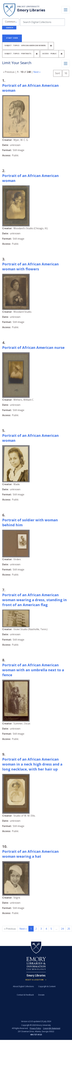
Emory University (28, 6)
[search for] (42, 22)
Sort (57, 73)
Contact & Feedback (25, 995)
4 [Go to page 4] (46, 928)
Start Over (12, 38)
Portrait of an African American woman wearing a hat (30, 854)
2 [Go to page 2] (36, 928)
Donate (41, 995)
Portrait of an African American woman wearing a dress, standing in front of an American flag (34, 599)
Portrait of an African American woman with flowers (30, 266)
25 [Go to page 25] (68, 928)
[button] (10, 22)
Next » (36, 72)
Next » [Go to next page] (23, 928)
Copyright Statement (51, 1028)
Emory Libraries (31, 10)
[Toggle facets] (65, 63)
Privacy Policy (35, 1028)
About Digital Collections (23, 986)
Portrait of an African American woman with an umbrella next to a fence (33, 669)
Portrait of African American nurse (33, 347)
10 (66, 73)
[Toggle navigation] (65, 10)
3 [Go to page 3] (41, 928)
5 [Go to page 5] (51, 928)
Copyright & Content (46, 986)
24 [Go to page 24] (62, 928)
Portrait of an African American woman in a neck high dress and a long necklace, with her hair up (32, 764)
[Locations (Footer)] (36, 979)
